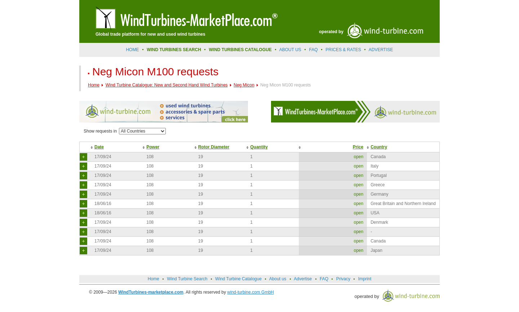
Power (152, 147)
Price (358, 147)
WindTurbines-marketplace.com (150, 292)
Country (379, 147)
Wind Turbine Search (187, 278)
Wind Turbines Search (174, 49)
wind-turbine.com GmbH (250, 292)
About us (290, 49)
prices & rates (343, 49)
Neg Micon (244, 85)
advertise (381, 49)
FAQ (313, 49)
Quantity (259, 147)
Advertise (303, 278)
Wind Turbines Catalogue (240, 49)
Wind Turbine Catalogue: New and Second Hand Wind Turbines (167, 85)
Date (99, 147)
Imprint (365, 278)
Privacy (343, 278)
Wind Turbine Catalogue (238, 278)
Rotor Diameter (214, 147)
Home (132, 49)
